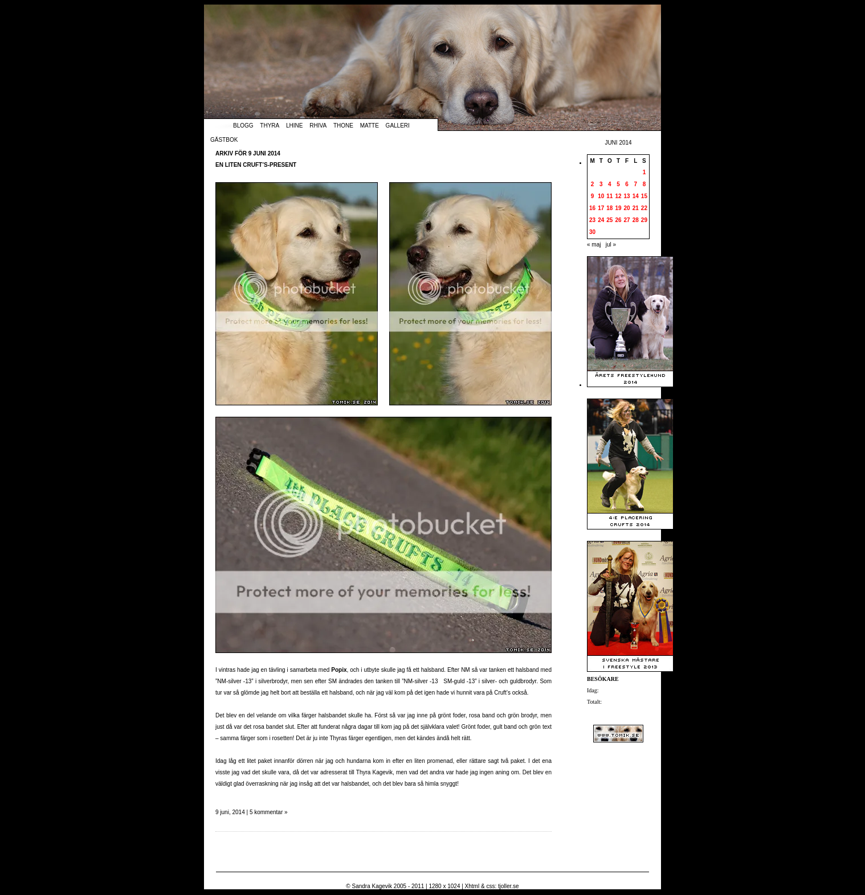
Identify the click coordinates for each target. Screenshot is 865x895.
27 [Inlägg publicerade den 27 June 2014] (627, 220)
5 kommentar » (269, 812)
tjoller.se (508, 886)
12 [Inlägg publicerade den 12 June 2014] (618, 196)
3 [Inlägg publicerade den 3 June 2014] (601, 184)
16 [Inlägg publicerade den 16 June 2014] (592, 208)
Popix (338, 670)
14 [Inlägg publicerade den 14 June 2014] (636, 196)
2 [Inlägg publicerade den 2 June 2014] (592, 184)
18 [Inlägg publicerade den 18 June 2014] (609, 208)
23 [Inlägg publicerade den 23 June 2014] (592, 220)
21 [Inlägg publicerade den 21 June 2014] (636, 208)
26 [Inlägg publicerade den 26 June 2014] (618, 220)
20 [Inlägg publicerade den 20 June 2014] (627, 208)
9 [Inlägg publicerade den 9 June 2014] (592, 196)
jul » (611, 244)
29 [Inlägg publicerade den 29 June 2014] (644, 220)
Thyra (269, 125)
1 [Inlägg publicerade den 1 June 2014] (644, 172)
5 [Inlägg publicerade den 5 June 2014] (618, 184)
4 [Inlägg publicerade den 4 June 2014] (609, 184)
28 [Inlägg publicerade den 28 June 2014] (636, 220)
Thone (343, 125)
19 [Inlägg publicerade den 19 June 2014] (618, 208)
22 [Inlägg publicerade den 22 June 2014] (644, 208)
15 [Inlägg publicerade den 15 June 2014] (644, 196)
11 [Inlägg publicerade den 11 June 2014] (609, 196)
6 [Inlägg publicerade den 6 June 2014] (627, 184)
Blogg (243, 125)
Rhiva (318, 125)
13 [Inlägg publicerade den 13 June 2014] (627, 196)
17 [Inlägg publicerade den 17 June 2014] (601, 208)
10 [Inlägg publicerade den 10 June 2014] (601, 196)
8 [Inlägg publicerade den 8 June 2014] (644, 184)
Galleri (398, 125)
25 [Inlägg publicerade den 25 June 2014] (609, 220)
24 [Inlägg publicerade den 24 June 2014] (601, 220)
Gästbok (224, 140)
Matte (369, 125)
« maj (594, 244)
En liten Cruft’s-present (255, 165)
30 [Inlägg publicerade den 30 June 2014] (592, 232)
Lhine (294, 125)
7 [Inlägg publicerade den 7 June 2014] (635, 184)
